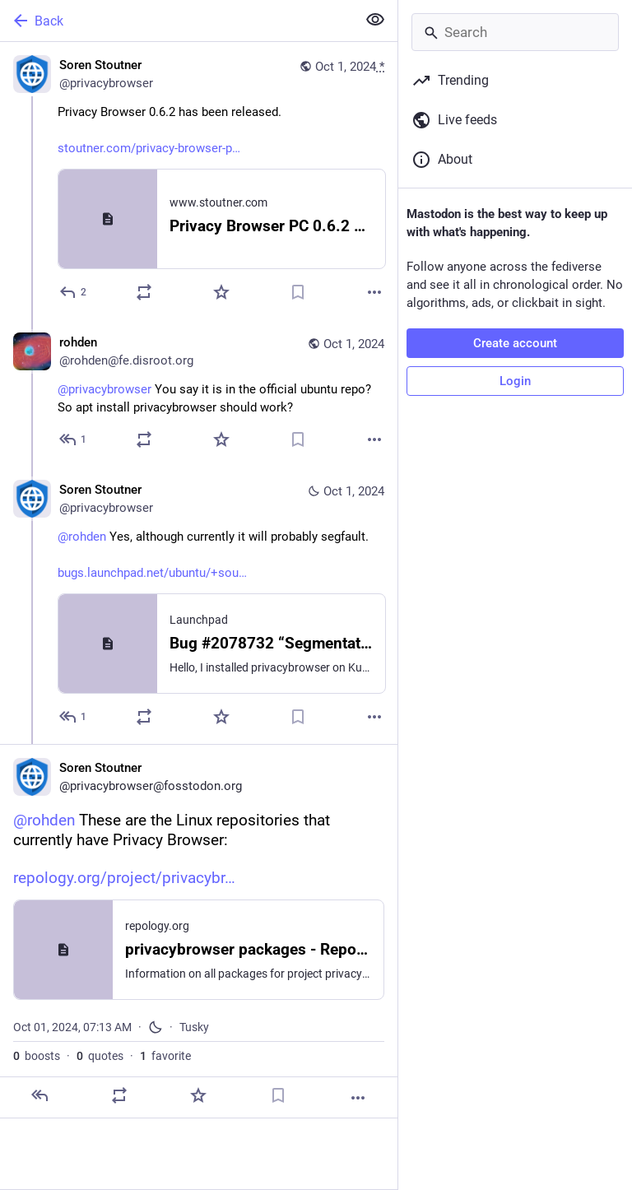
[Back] (176, 20)
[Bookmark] (298, 292)
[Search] (515, 32)
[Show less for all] (375, 20)
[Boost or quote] (144, 292)
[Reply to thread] (74, 439)
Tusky (194, 1027)
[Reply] (74, 292)
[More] (374, 292)
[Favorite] (221, 292)
